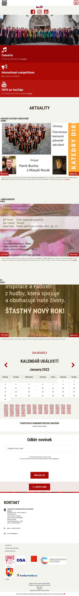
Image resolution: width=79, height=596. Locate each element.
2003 (69, 408)
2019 (46, 405)
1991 (69, 410)
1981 (57, 413)
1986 (29, 413)
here (62, 594)
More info (74, 174)
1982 (52, 413)
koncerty (67, 179)
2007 (46, 408)
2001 (12, 410)
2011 (23, 408)
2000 (17, 410)
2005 (57, 408)
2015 (69, 405)
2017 (57, 405)
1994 (52, 410)
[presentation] (39, 465)
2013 (12, 408)
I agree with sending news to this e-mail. (40, 457)
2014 (6, 408)
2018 (52, 405)
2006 (52, 408)
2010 (29, 408)
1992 (63, 410)
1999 (23, 410)
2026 (6, 405)
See (3, 76)
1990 (6, 413)
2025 (12, 405)
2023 (23, 405)
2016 (63, 405)
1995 (46, 410)
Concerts (24, 59)
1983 (46, 413)
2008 (40, 408)
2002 (6, 410)
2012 (17, 408)
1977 (12, 415)
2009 (35, 408)
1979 (69, 413)
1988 (17, 413)
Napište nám (39, 487)
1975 (23, 415)
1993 (57, 410)
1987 (23, 413)
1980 (63, 413)
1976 (17, 415)
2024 (17, 405)
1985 (35, 413)
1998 (29, 410)
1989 (12, 413)
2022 (29, 405)
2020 (40, 405)
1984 (40, 413)
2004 (63, 408)
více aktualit (39, 352)
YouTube (29, 93)
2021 (35, 405)
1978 (6, 415)
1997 (35, 410)
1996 (40, 410)
